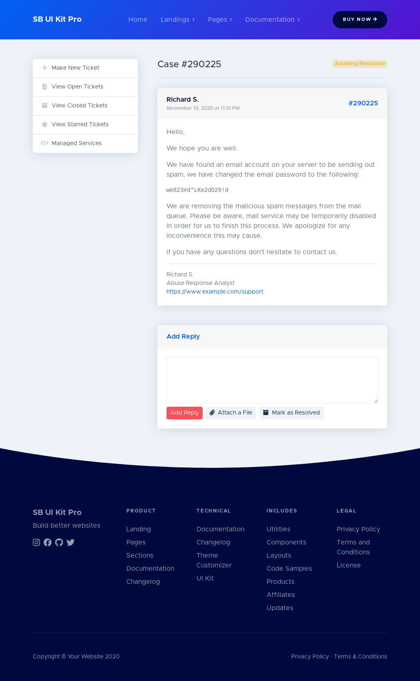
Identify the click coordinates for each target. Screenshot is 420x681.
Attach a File (231, 413)
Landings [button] (177, 19)
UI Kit (205, 578)
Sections (139, 555)
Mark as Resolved (291, 413)
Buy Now (360, 19)
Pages (136, 542)
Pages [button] (220, 19)
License (349, 565)
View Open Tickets (72, 87)
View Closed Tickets (74, 105)
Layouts (279, 555)
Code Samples (289, 568)
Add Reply (184, 413)
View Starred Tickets (75, 124)
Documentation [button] (272, 19)
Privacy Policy (358, 529)
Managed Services (71, 143)
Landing (138, 529)
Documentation (150, 568)
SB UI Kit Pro (57, 19)
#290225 (363, 103)
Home (138, 19)
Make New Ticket (70, 68)
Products (280, 582)
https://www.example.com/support (215, 292)
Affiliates (281, 595)
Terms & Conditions (360, 657)
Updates (280, 608)
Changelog (143, 582)
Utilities (278, 529)
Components (286, 542)
